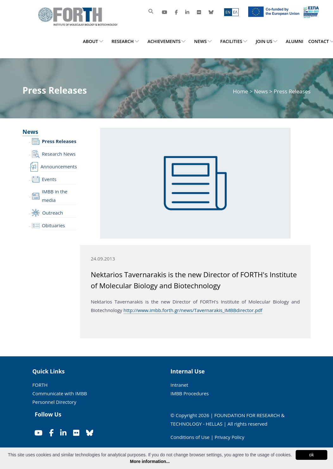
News (261, 91)
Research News (59, 154)
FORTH (39, 385)
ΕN (227, 12)
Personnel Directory (54, 402)
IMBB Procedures (190, 393)
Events (49, 179)
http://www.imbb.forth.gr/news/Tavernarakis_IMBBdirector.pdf (192, 310)
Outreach (52, 212)
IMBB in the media (54, 195)
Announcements (59, 166)
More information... (150, 461)
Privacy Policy (229, 437)
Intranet (179, 385)
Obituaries (53, 225)
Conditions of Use (190, 437)
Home (241, 91)
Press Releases (59, 141)
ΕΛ (235, 12)
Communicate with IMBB (59, 393)
